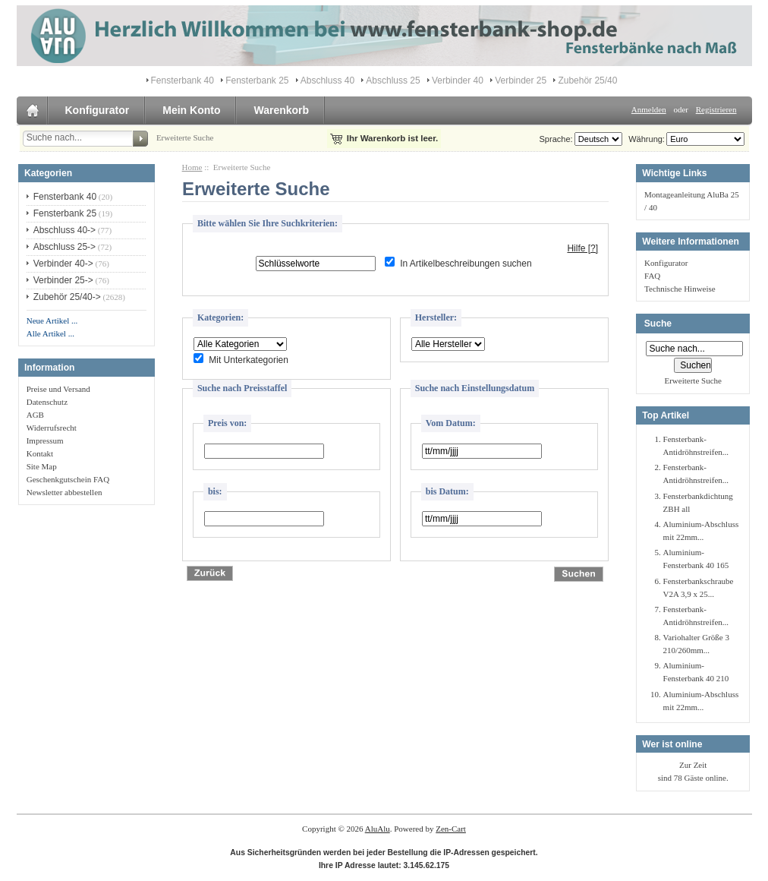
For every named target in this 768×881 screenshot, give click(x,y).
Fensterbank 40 (182, 80)
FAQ (652, 275)
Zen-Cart (451, 828)
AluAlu (377, 828)
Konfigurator (97, 110)
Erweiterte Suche (184, 137)
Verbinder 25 (520, 80)
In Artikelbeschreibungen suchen (465, 263)
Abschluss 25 (393, 80)
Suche (658, 323)
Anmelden (648, 109)
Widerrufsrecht (52, 427)
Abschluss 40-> (64, 230)
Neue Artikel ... (52, 320)
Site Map (42, 466)
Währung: (644, 139)
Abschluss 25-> (64, 247)
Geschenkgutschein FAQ (68, 479)
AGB (35, 414)
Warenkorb (281, 110)
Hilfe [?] (582, 248)
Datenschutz (47, 401)
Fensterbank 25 (256, 80)
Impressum (45, 440)
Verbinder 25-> (63, 280)
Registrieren (716, 109)
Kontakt (40, 453)
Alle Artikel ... (50, 333)
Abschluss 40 (327, 80)
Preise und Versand (58, 388)
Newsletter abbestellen (64, 492)
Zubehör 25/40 (587, 80)
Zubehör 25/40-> (67, 297)
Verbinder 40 (457, 80)
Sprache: (556, 139)
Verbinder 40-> (63, 263)
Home (192, 167)
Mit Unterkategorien (248, 360)
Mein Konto (191, 110)
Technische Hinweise (680, 288)
